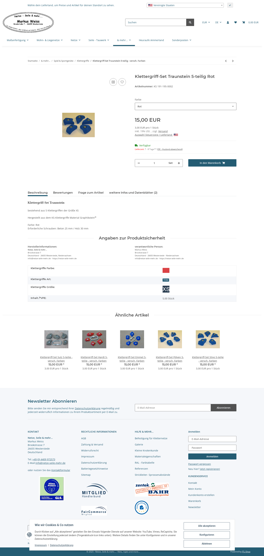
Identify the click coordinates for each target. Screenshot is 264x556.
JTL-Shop (246, 551)
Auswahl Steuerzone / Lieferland (156, 134)
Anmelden (212, 456)
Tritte (165, 280)
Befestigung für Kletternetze (151, 438)
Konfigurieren (206, 535)
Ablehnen (207, 543)
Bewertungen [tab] (63, 192)
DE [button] (216, 22)
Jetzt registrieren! (210, 469)
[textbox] (185, 5)
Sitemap (86, 474)
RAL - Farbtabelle (144, 462)
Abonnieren (223, 407)
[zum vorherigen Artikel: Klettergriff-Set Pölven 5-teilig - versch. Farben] (225, 61)
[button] (228, 22)
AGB (83, 438)
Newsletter (194, 507)
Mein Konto (194, 488)
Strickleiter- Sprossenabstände (152, 474)
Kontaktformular (60, 470)
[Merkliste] (236, 22)
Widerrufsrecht (90, 450)
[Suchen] (155, 22)
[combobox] (185, 5)
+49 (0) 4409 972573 (44, 459)
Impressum (87, 456)
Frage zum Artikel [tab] (91, 192)
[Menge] (154, 163)
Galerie (139, 444)
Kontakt (192, 482)
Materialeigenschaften (148, 456)
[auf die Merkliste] (122, 82)
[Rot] (166, 270)
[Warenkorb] (250, 22)
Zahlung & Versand (92, 444)
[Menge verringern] (139, 163)
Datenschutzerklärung (87, 408)
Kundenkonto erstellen (201, 495)
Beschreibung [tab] (38, 192)
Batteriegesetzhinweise (94, 468)
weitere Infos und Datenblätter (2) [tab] (133, 192)
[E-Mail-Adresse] (173, 407)
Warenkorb (194, 501)
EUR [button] (204, 22)
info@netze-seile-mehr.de (50, 463)
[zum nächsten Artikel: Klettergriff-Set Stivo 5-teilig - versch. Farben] (232, 61)
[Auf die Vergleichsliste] (113, 82)
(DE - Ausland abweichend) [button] (170, 149)
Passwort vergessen (199, 464)
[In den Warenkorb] (30, 72)
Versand (163, 131)
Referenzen (141, 468)
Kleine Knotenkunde (146, 450)
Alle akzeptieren (206, 526)
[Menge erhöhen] (179, 163)
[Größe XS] (166, 289)
